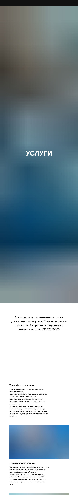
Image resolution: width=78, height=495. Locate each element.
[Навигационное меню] (74, 3)
